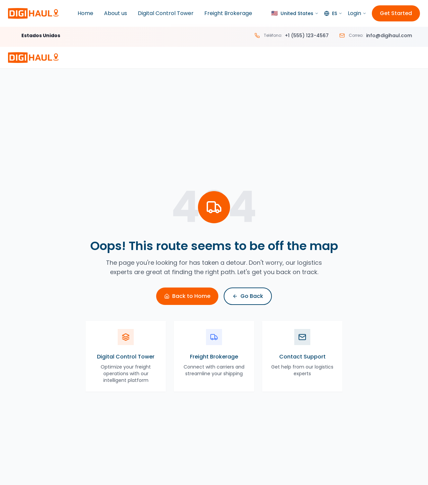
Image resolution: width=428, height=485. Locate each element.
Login (357, 13)
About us (115, 13)
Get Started (396, 13)
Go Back (247, 296)
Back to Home (187, 296)
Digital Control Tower (166, 13)
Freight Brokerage (228, 13)
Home (85, 13)
